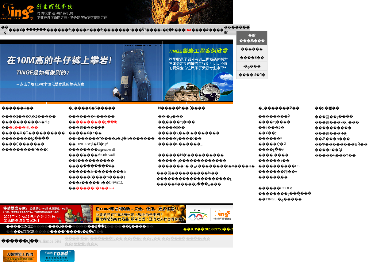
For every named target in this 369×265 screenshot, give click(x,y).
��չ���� (173, 239)
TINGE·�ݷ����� (284, 199)
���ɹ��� (60, 226)
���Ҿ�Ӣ (276, 144)
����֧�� (36, 30)
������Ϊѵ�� (106, 239)
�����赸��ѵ (281, 171)
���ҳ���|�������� (192, 133)
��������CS (283, 166)
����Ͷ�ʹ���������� (194, 155)
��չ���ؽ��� (81, 244)
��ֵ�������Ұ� (95, 166)
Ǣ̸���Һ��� (336, 139)
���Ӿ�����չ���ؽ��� (192, 184)
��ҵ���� (278, 122)
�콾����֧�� (90, 127)
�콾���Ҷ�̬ (334, 133)
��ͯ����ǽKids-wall (95, 155)
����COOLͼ (279, 188)
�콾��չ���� (337, 117)
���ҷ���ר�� (339, 155)
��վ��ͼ (96, 226)
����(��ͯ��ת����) (100, 177)
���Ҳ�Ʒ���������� (37, 133)
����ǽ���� (207, 30)
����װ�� (278, 160)
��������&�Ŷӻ (29, 122)
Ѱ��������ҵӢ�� (344, 144)
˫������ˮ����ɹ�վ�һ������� (115, 138)
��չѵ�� (152, 239)
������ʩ (58, 30)
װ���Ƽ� (275, 127)
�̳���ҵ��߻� (180, 122)
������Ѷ (278, 116)
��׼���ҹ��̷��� (95, 116)
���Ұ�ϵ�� (89, 133)
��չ (84, 239)
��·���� (277, 155)
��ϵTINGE (24, 231)
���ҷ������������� (195, 160)
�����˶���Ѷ (127, 30)
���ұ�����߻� (183, 138)
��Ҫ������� (26, 144)
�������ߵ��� (28, 149)
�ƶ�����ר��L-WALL (99, 182)
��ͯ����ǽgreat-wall (95, 149)
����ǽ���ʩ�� (91, 30)
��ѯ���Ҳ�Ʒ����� (32, 116)
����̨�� (277, 177)
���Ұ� (17, 30)
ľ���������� (95, 160)
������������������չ (198, 178)
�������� (337, 128)
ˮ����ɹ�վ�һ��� (165, 30)
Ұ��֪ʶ (271, 133)
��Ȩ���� (134, 226)
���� (72, 239)
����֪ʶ (274, 138)
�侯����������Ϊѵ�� (191, 173)
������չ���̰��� (288, 193)
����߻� (175, 127)
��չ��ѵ (275, 149)
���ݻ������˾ (183, 144)
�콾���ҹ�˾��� (340, 122)
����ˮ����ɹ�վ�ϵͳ (73, 231)
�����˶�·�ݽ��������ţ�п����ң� (210, 166)
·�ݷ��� (174, 116)
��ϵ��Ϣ (332, 150)
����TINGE (19, 226)
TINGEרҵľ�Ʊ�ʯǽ (92, 144)
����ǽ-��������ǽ (101, 171)
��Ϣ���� (36, 138)
